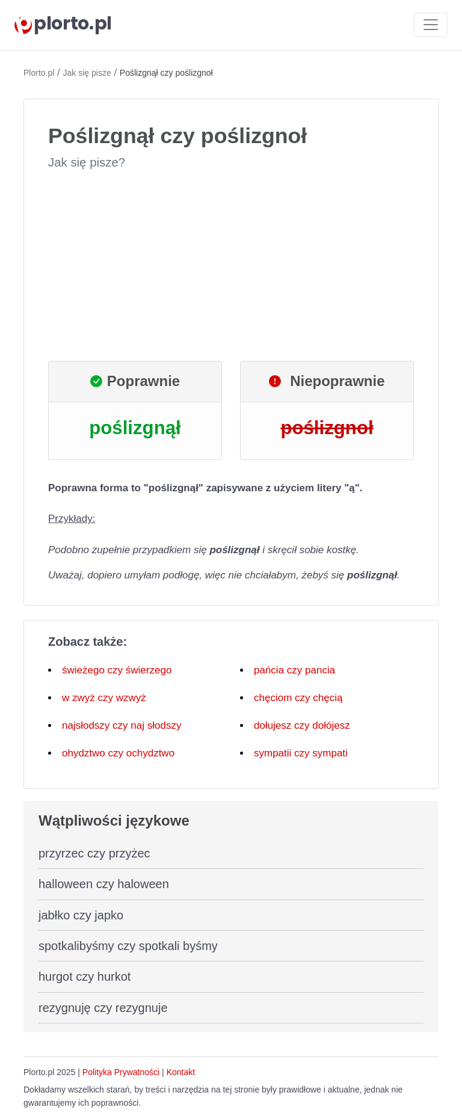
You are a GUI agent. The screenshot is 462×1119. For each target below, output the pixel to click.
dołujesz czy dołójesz (302, 725)
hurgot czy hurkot (84, 976)
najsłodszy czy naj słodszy (121, 725)
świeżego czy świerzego (116, 670)
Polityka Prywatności (120, 1072)
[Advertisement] (231, 266)
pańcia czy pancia (294, 670)
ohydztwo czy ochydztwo (118, 753)
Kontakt (181, 1072)
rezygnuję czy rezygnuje (103, 1007)
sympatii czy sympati (301, 753)
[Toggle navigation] (431, 25)
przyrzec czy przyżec (94, 853)
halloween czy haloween (103, 884)
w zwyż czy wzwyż (104, 698)
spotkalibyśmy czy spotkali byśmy (128, 945)
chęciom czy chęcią (298, 698)
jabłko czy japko (80, 915)
